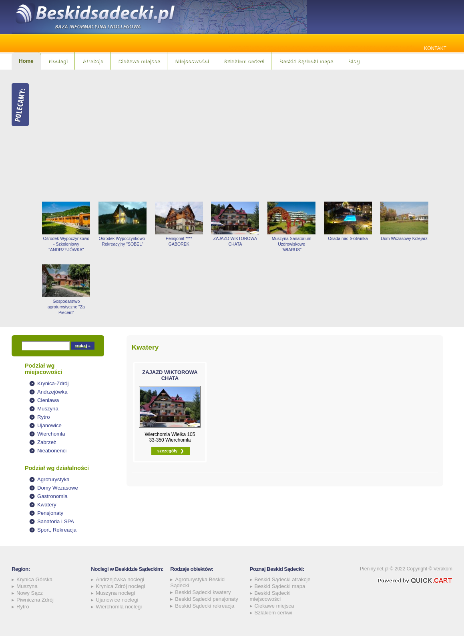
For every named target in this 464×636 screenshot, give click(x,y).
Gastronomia (52, 496)
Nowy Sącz (29, 593)
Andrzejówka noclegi (120, 579)
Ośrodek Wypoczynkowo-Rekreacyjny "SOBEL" (123, 241)
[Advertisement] (245, 136)
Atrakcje (92, 61)
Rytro (43, 417)
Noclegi (58, 61)
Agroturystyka (53, 479)
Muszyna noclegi (115, 593)
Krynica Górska (34, 579)
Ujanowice (49, 425)
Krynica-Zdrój (52, 383)
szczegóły (167, 450)
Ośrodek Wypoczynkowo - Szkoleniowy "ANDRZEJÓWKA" (66, 244)
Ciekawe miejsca (139, 61)
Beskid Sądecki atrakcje (283, 579)
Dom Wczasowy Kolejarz (404, 238)
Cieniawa (48, 400)
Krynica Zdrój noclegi (120, 586)
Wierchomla (51, 434)
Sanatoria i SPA (55, 521)
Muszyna (47, 409)
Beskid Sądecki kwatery (203, 592)
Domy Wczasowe (57, 488)
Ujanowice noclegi (117, 600)
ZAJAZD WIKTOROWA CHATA (235, 241)
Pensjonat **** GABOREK (179, 241)
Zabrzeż (46, 442)
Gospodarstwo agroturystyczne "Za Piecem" (66, 307)
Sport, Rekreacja (56, 530)
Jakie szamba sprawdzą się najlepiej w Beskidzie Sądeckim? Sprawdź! (321, 48)
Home (26, 61)
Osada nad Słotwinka (348, 238)
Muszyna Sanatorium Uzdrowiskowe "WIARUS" (291, 244)
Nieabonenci (51, 451)
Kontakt (435, 48)
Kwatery (46, 505)
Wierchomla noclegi (119, 607)
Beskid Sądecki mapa (306, 61)
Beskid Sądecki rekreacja (204, 606)
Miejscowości (192, 61)
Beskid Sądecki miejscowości (270, 596)
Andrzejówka (52, 392)
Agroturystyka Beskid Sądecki (197, 582)
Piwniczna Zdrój (35, 600)
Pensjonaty (50, 513)
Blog (353, 61)
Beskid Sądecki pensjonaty (206, 599)
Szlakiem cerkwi (243, 61)
